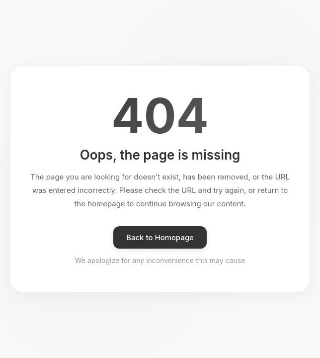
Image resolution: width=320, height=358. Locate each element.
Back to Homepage (160, 237)
